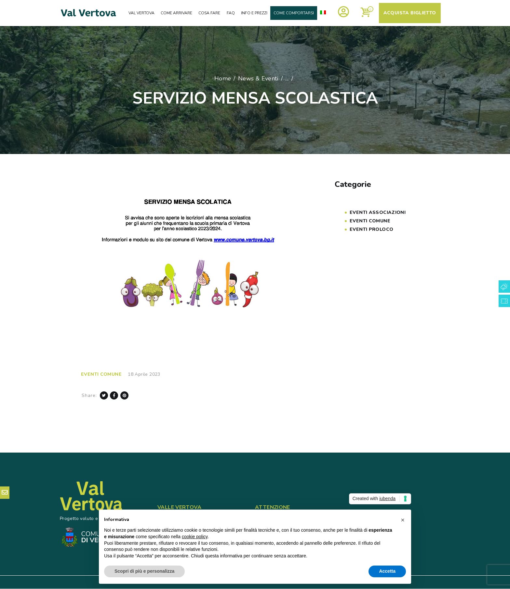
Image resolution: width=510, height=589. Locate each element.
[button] (402, 520)
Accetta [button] (387, 571)
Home (222, 78)
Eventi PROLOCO (371, 229)
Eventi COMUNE (101, 374)
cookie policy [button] (195, 536)
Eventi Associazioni (378, 212)
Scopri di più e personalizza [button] (144, 571)
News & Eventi (258, 78)
